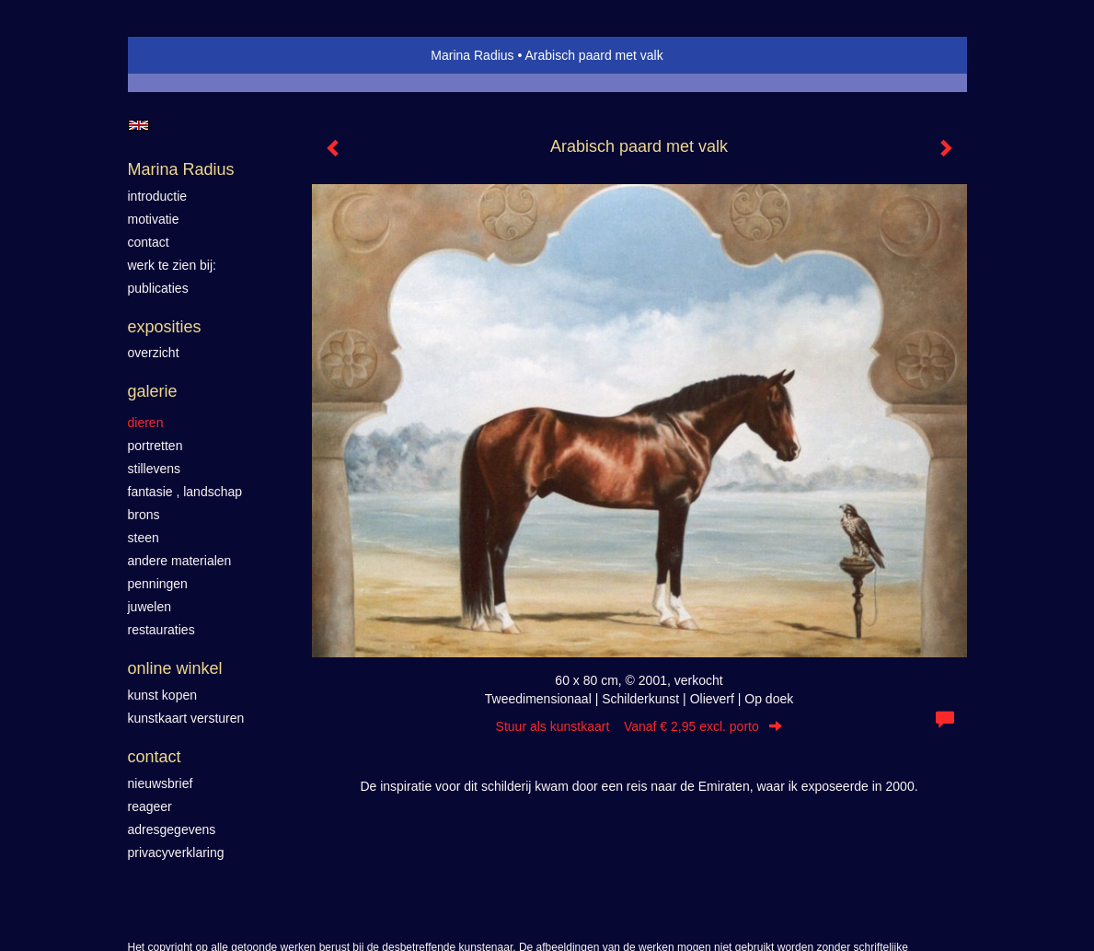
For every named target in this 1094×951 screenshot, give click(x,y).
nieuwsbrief (160, 783)
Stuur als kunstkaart (639, 726)
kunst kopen (163, 695)
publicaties (158, 288)
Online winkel (175, 668)
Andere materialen (180, 560)
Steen (143, 537)
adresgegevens (172, 829)
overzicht (153, 352)
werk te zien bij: (172, 265)
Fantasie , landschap (185, 491)
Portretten (155, 445)
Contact (154, 757)
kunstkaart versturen (186, 718)
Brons (144, 514)
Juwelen (149, 606)
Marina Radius (472, 55)
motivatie (153, 219)
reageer (150, 806)
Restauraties (161, 629)
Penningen (158, 583)
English (138, 125)
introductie (158, 196)
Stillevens (154, 468)
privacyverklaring (176, 852)
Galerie (153, 391)
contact (148, 242)
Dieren (146, 422)
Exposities (165, 327)
